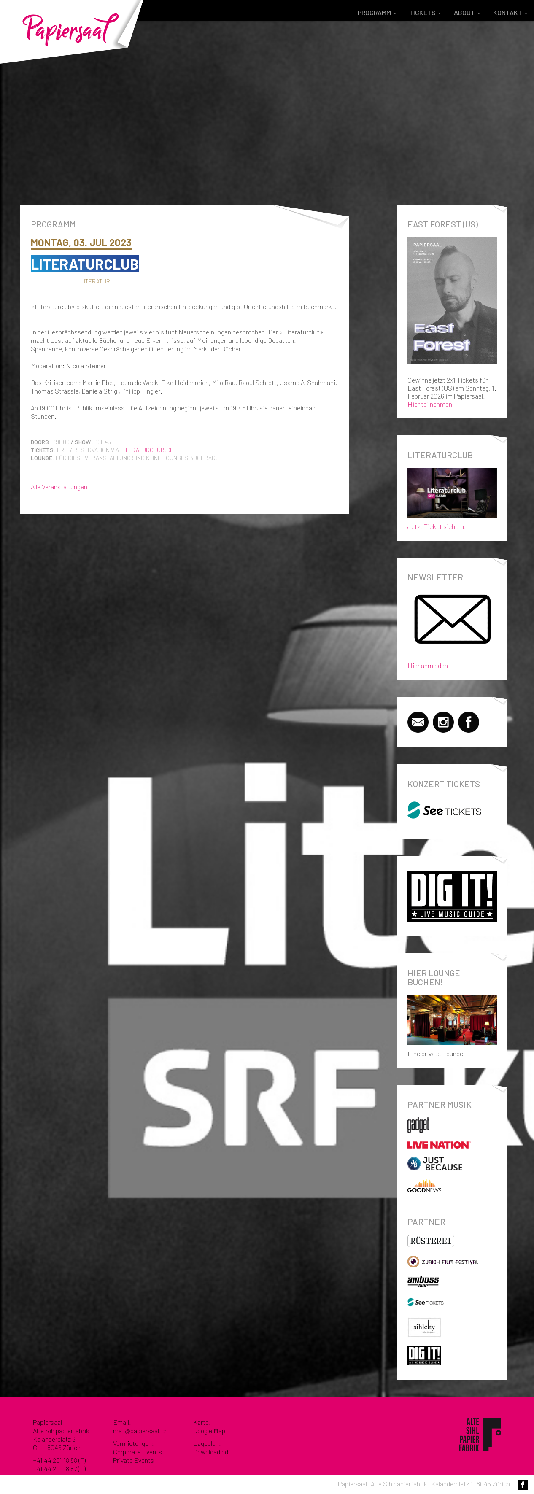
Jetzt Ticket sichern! (452, 497)
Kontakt (510, 12)
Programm (377, 12)
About (467, 12)
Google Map (209, 1431)
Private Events (133, 1460)
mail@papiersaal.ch (140, 1431)
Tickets (425, 12)
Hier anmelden (427, 665)
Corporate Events (137, 1452)
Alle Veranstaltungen (59, 487)
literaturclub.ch (147, 449)
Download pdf (212, 1452)
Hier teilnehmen (429, 404)
